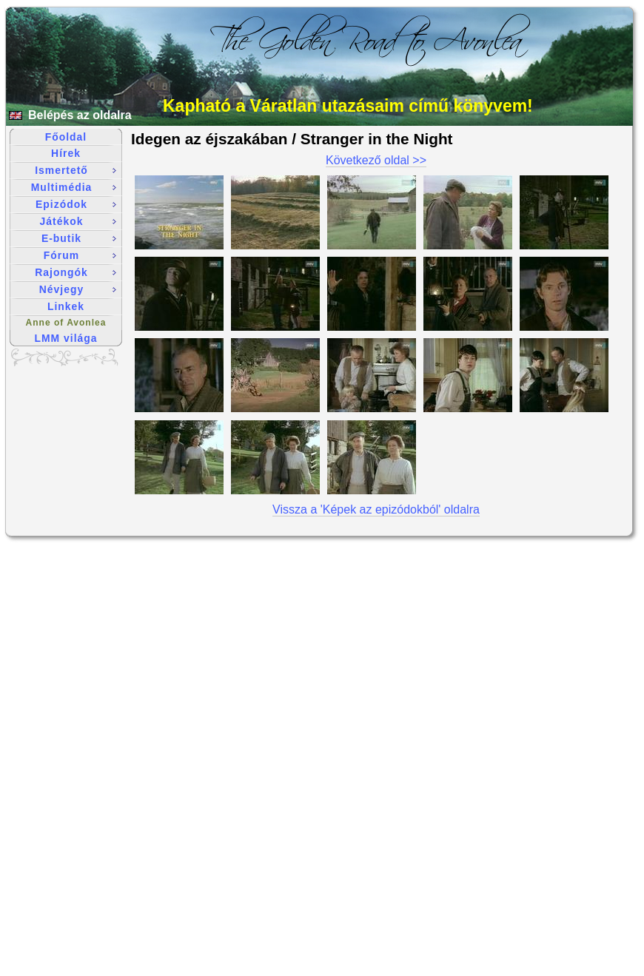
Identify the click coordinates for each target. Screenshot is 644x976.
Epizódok (76, 204)
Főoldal (66, 137)
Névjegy (77, 289)
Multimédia (73, 187)
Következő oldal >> (376, 160)
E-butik (78, 238)
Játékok (78, 221)
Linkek (65, 306)
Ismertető (75, 170)
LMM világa (66, 338)
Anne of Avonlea (66, 322)
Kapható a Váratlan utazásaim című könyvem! (348, 105)
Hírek (66, 153)
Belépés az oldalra (80, 115)
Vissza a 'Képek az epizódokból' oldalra (376, 509)
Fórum (80, 255)
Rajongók (75, 272)
